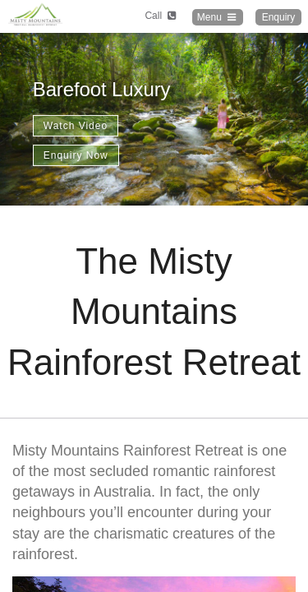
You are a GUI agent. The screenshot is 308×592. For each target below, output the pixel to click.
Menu (217, 17)
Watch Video (76, 126)
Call (161, 15)
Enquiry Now (76, 155)
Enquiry (279, 17)
